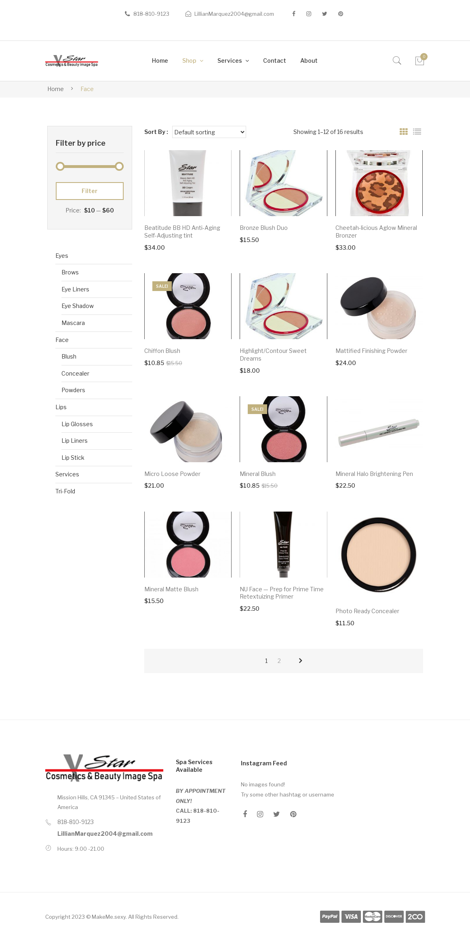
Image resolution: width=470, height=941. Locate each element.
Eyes (61, 255)
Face (62, 339)
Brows (70, 272)
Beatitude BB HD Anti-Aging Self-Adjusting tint (182, 231)
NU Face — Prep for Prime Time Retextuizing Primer (282, 593)
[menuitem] (160, 61)
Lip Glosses (77, 424)
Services (67, 474)
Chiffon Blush (162, 350)
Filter (89, 190)
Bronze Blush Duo (264, 227)
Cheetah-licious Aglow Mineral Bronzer (376, 231)
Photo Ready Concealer (367, 611)
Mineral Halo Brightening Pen (374, 473)
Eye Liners (75, 289)
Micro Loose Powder (172, 473)
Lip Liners (74, 440)
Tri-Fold (65, 491)
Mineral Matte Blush (171, 589)
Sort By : (156, 131)
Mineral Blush (258, 473)
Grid (404, 132)
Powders (73, 390)
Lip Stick (72, 457)
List (417, 132)
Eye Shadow (77, 305)
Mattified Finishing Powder (371, 350)
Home (55, 88)
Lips (61, 407)
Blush (68, 356)
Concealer (75, 373)
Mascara (73, 322)
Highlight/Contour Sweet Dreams (273, 354)
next (300, 661)
